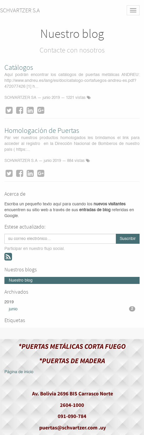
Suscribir (128, 239)
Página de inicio (18, 372)
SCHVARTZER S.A (20, 10)
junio (72, 309)
